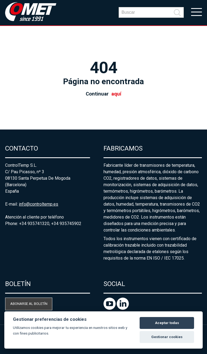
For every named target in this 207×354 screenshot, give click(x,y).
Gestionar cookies (166, 337)
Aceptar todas (167, 323)
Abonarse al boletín (28, 304)
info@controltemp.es (38, 204)
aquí (116, 94)
